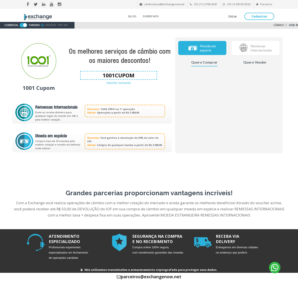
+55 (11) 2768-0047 (205, 4)
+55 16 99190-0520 (239, 4)
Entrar (232, 16)
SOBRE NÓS (151, 16)
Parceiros (264, 4)
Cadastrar (259, 16)
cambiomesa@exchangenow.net (164, 4)
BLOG (132, 16)
